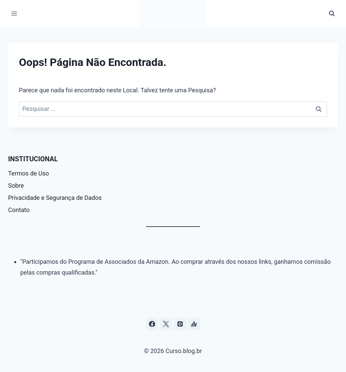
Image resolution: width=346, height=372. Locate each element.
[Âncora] (194, 324)
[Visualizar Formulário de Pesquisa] (332, 13)
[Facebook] (152, 324)
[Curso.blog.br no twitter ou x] (166, 324)
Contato (19, 209)
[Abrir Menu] (14, 13)
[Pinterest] (180, 324)
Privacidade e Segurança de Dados (55, 197)
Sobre (16, 185)
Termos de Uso (28, 173)
